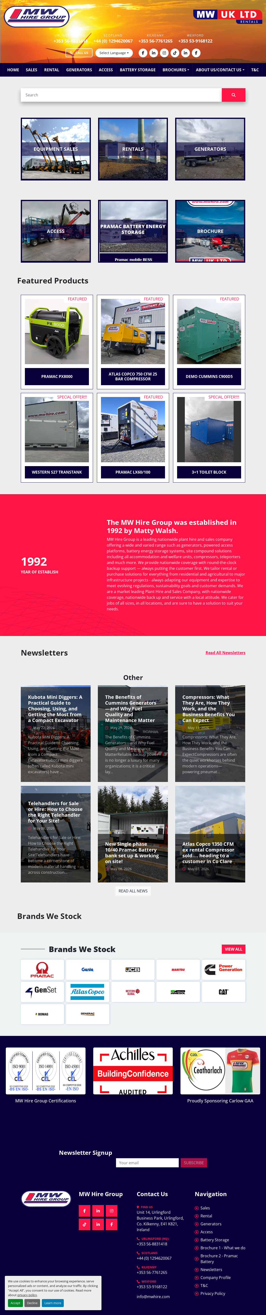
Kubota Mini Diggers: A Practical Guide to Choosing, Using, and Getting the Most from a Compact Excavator (55, 708)
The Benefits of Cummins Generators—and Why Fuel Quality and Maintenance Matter (130, 708)
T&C (255, 69)
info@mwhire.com (153, 1296)
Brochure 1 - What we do (223, 1247)
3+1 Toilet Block (209, 472)
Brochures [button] (174, 69)
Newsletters (211, 1269)
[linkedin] (153, 53)
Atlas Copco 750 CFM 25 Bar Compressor (133, 376)
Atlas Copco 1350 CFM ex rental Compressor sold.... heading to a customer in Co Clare (208, 853)
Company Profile (216, 1277)
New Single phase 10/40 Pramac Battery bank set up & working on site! (132, 853)
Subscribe (194, 1162)
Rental (51, 69)
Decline (32, 1303)
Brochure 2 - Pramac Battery (219, 1258)
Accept (15, 1303)
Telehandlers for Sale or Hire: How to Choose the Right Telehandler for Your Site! (55, 812)
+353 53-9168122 (195, 41)
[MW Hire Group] (46, 1199)
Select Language (113, 53)
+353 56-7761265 (155, 41)
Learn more (52, 1303)
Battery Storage (138, 69)
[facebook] (143, 53)
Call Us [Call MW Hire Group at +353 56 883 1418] (79, 53)
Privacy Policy (213, 1293)
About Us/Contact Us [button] (218, 69)
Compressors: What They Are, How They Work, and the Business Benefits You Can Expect (208, 708)
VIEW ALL (233, 949)
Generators (79, 69)
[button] (233, 949)
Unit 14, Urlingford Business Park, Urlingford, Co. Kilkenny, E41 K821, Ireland (161, 1221)
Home (13, 69)
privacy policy (27, 1295)
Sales (31, 69)
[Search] (121, 95)
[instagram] (164, 53)
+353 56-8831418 (71, 41)
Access (106, 69)
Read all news (133, 891)
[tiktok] (175, 53)
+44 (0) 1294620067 (113, 41)
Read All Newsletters (225, 652)
